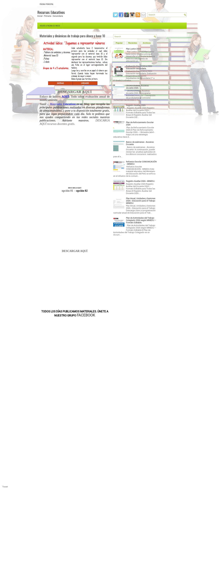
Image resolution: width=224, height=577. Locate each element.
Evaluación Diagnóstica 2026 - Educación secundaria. (139, 67)
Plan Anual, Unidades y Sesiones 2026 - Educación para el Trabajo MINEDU (140, 200)
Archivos (147, 43)
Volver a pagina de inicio (50, 25)
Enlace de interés (50, 96)
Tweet (5, 487)
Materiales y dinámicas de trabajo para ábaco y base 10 (72, 35)
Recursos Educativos (51, 12)
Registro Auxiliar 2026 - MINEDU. (140, 181)
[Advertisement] (75, 157)
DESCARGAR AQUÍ (75, 251)
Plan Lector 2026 (133, 49)
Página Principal (47, 4)
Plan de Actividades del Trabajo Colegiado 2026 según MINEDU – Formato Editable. (141, 220)
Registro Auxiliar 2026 (135, 105)
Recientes (132, 43)
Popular (119, 43)
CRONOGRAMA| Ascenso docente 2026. (137, 86)
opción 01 (67, 190)
